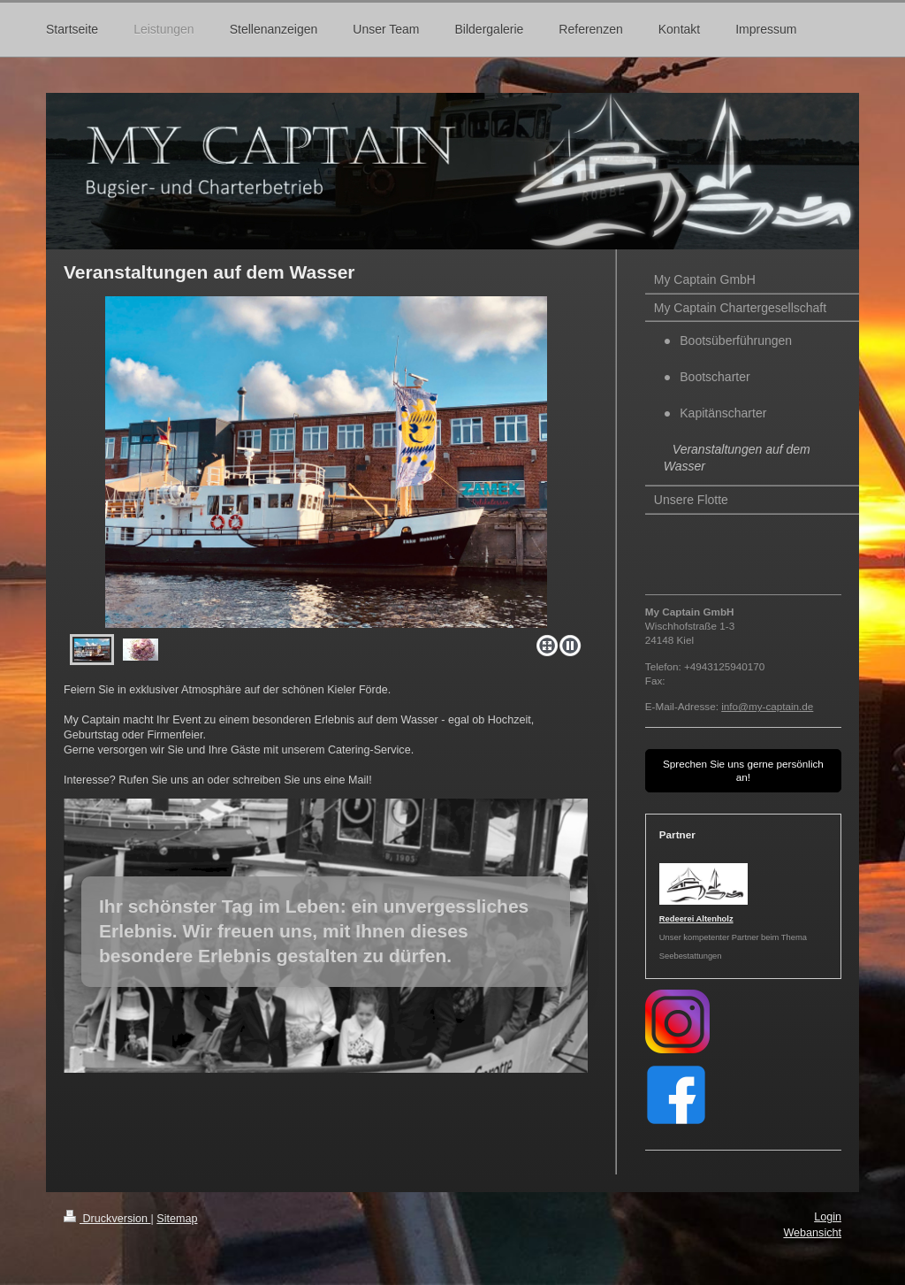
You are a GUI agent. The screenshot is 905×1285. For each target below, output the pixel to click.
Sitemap (176, 1218)
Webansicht (812, 1233)
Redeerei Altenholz (696, 918)
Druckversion (107, 1218)
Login (827, 1217)
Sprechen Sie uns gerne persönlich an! (743, 771)
